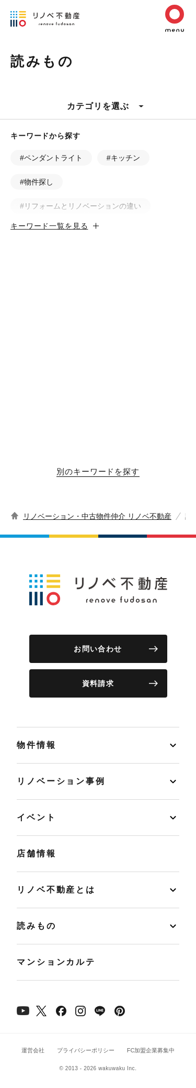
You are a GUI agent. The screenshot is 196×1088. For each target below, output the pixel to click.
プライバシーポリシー (85, 1050)
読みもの (36, 925)
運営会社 (32, 1050)
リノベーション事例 (61, 781)
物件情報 (36, 745)
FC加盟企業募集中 (151, 1050)
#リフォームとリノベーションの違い (80, 206)
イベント (36, 817)
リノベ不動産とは (56, 889)
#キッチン (123, 158)
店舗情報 (36, 853)
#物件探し (36, 182)
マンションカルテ (56, 962)
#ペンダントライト (51, 158)
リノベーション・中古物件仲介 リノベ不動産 (97, 516)
